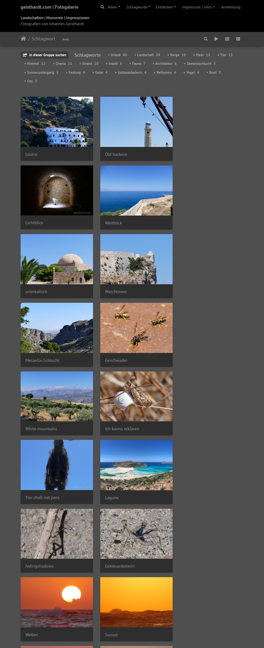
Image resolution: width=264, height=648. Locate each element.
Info (142, 608)
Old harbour (113, 152)
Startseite (23, 38)
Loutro (31, 152)
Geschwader (113, 285)
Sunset (31, 485)
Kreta (66, 39)
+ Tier (225, 55)
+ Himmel (35, 63)
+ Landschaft (147, 55)
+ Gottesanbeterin (131, 72)
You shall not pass (119, 352)
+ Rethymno (165, 72)
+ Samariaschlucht (200, 63)
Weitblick (33, 218)
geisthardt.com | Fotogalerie (49, 7)
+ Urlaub (117, 55)
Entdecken (164, 7)
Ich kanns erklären (42, 352)
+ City (30, 81)
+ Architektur (165, 63)
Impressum (104, 608)
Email (164, 608)
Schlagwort (43, 39)
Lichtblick (188, 152)
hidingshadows (39, 418)
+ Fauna (137, 63)
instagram (117, 614)
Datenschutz (126, 608)
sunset (108, 485)
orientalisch (113, 218)
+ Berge (176, 55)
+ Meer (201, 55)
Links (152, 608)
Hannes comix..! (147, 614)
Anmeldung (231, 7)
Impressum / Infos (197, 7)
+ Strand (89, 63)
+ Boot (213, 72)
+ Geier (100, 72)
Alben (112, 7)
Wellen (185, 418)
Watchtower (189, 218)
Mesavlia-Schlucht (42, 285)
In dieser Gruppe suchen (44, 55)
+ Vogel (191, 72)
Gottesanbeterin (117, 418)
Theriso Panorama (118, 552)
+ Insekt (114, 63)
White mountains (195, 285)
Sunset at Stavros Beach (201, 485)
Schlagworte (136, 7)
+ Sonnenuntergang (41, 72)
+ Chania (62, 63)
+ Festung (75, 72)
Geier (30, 552)
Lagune (185, 352)
